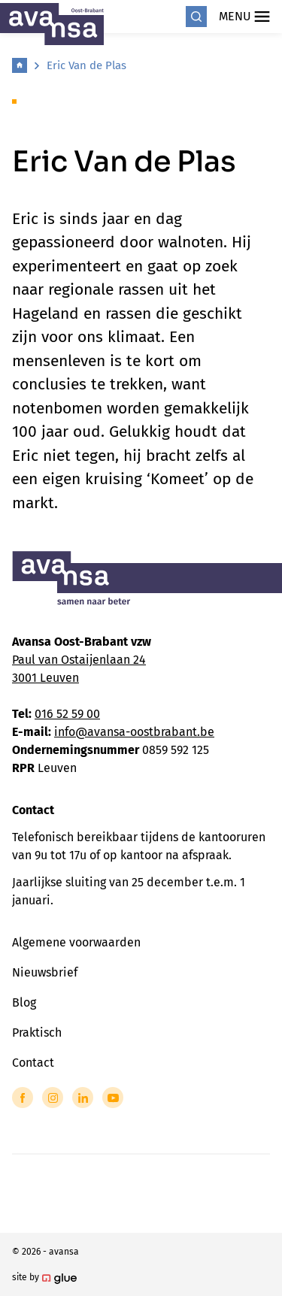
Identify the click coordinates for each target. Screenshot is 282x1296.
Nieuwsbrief (44, 972)
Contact (33, 1062)
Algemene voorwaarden (76, 942)
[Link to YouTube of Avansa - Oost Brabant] (112, 1097)
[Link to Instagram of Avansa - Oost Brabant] (52, 1097)
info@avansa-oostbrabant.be (134, 732)
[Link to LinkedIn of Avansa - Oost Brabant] (82, 1097)
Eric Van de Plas (86, 65)
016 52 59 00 (67, 714)
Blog (24, 1002)
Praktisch (37, 1032)
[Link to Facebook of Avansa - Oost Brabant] (22, 1097)
